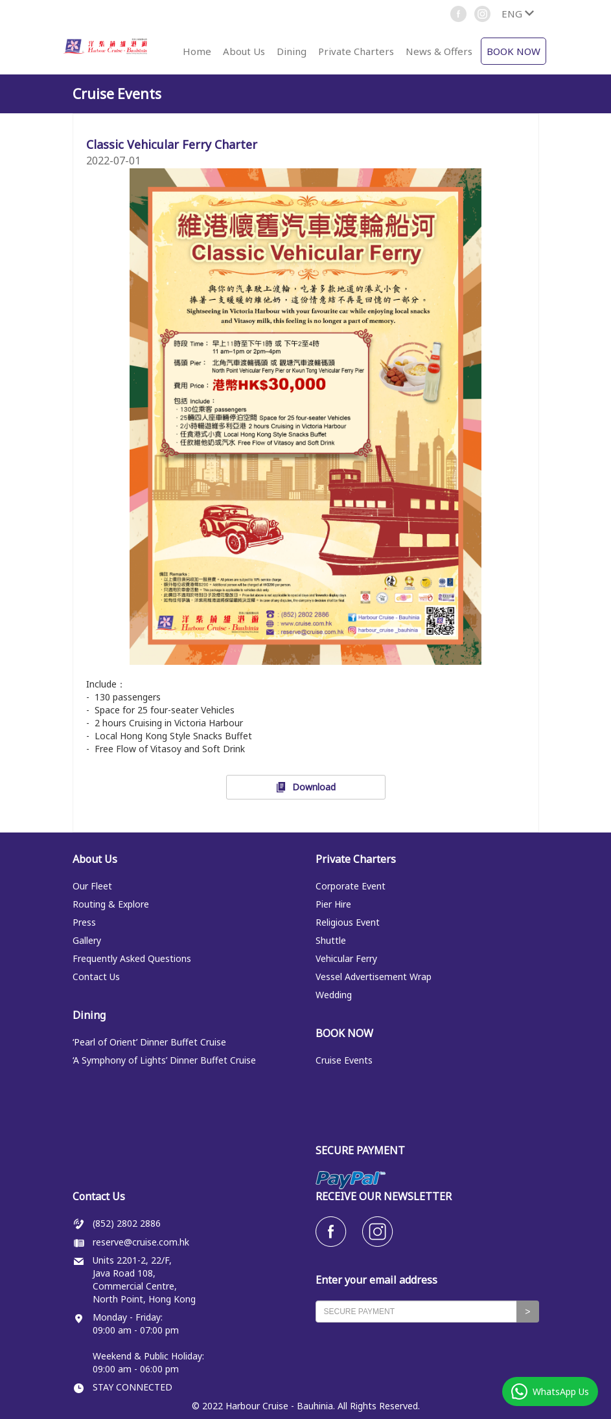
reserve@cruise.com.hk (141, 1242)
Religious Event (348, 922)
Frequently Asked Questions (132, 958)
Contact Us (96, 976)
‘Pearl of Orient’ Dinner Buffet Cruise (149, 1042)
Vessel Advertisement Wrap (374, 976)
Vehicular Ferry (346, 958)
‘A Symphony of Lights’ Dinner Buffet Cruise (164, 1060)
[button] (517, 14)
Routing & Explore (111, 904)
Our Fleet (92, 886)
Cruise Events (344, 1060)
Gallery (87, 940)
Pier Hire (333, 904)
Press (84, 922)
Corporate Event (351, 886)
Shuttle (331, 940)
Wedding (334, 995)
